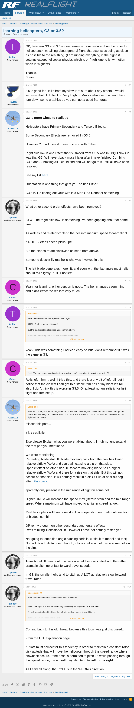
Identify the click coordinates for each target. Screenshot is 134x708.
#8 (130, 401)
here (45, 175)
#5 (130, 281)
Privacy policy (106, 699)
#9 (130, 555)
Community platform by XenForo (67, 705)
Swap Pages (54, 12)
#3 (130, 112)
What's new (35, 12)
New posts (6, 18)
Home (7, 12)
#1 (130, 40)
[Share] (125, 40)
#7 (130, 362)
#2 (130, 85)
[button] (43, 13)
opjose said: (33, 593)
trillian (8, 34)
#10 (129, 587)
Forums (19, 12)
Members (71, 12)
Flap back (40, 481)
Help (117, 699)
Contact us (76, 699)
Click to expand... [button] (78, 339)
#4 (130, 201)
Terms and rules (90, 699)
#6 (130, 307)
